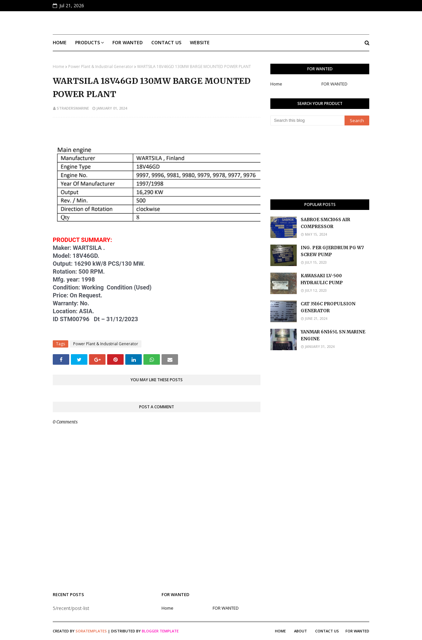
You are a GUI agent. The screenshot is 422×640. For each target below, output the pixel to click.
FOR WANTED (334, 84)
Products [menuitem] (87, 42)
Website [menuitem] (200, 42)
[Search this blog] (307, 120)
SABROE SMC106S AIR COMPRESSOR (325, 223)
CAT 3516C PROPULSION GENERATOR (328, 307)
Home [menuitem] (60, 42)
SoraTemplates (91, 630)
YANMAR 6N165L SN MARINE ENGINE (333, 335)
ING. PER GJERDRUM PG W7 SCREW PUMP (332, 251)
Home (58, 66)
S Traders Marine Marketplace (211, 23)
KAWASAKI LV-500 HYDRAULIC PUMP (322, 279)
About (300, 630)
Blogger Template (160, 630)
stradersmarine (73, 108)
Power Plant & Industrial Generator (100, 66)
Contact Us (327, 630)
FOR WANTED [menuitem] (127, 42)
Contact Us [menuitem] (166, 42)
